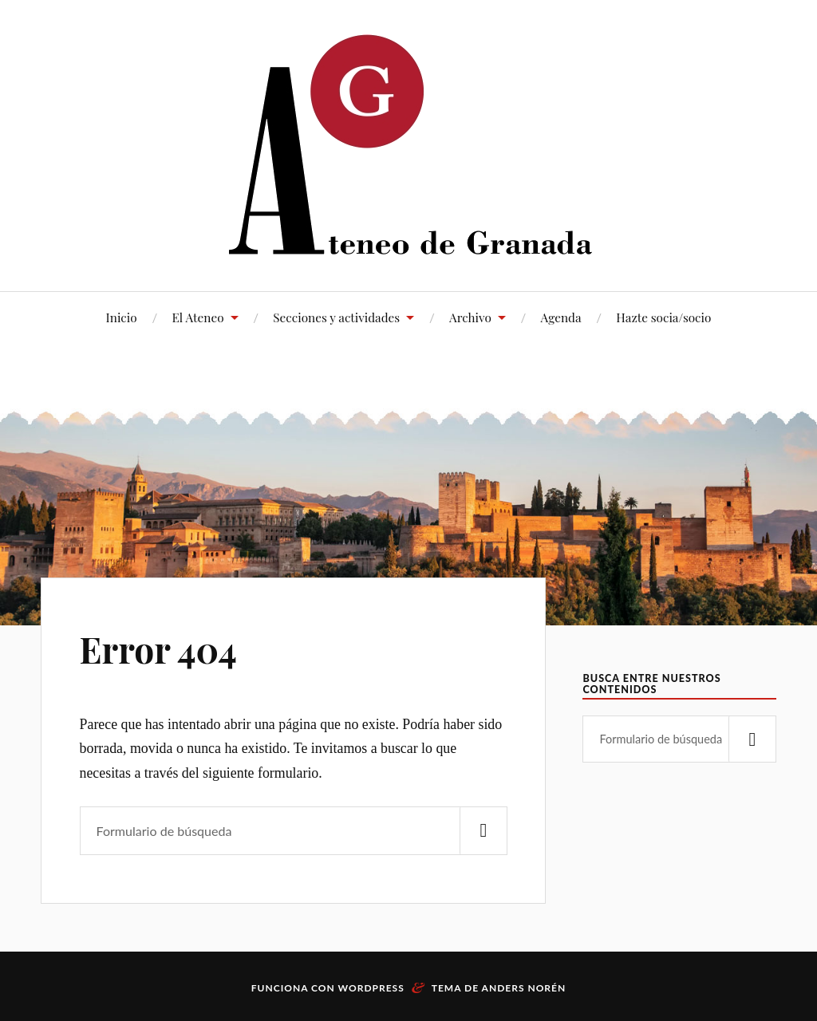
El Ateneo (197, 317)
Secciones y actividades (336, 317)
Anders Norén (524, 988)
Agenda (561, 317)
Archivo (470, 317)
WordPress (371, 988)
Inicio (121, 317)
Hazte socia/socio (663, 317)
